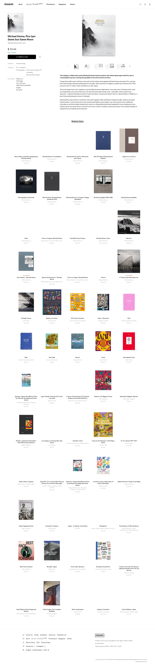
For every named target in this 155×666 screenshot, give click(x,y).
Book (21, 4)
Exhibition (43, 635)
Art (17, 67)
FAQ (38, 642)
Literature (23, 67)
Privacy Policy (46, 642)
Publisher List (61, 635)
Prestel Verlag (20, 63)
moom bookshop (9, 4)
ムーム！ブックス (34, 4)
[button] (130, 66)
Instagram (40, 646)
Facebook (30, 646)
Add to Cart (22, 57)
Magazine (62, 4)
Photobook (50, 4)
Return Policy (30, 642)
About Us (29, 635)
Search (140, 4)
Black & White (30, 75)
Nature (37, 75)
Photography (20, 70)
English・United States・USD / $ (37, 650)
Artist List (52, 635)
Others (72, 4)
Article (36, 635)
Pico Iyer (22, 43)
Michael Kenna (13, 43)
